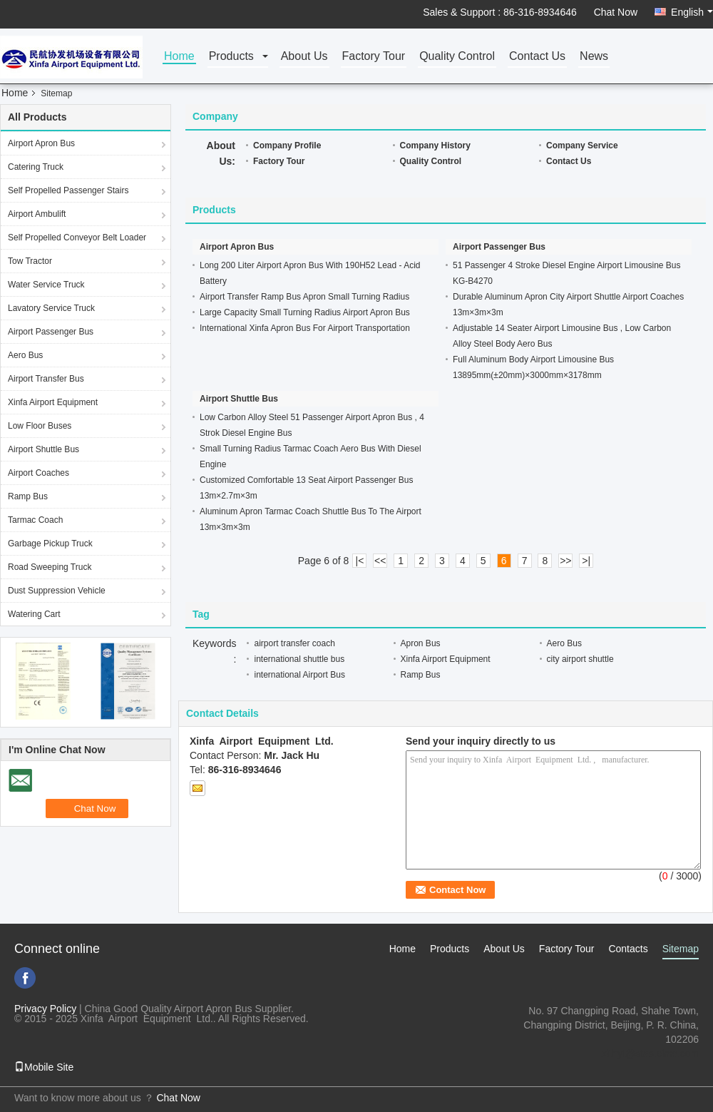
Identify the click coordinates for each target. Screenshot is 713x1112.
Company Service (582, 146)
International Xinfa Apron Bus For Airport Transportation (305, 328)
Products (231, 56)
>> (565, 560)
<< (380, 560)
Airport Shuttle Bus (43, 449)
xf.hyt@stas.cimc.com (650, 1053)
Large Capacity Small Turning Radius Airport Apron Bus (305, 312)
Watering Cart (34, 614)
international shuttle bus (299, 659)
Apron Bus (421, 643)
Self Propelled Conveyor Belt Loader (77, 238)
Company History (435, 146)
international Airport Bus (299, 675)
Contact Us (537, 56)
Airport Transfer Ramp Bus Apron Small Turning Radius (304, 297)
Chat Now (615, 12)
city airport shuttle (580, 659)
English (692, 12)
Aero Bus (25, 355)
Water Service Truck (46, 285)
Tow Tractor (30, 261)
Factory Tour (374, 56)
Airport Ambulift (37, 214)
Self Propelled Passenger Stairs (68, 190)
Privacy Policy (45, 1008)
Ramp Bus (28, 496)
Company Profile (287, 146)
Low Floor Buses (39, 426)
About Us (304, 56)
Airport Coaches (38, 473)
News (594, 56)
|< (360, 560)
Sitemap (680, 948)
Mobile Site (43, 1067)
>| (586, 560)
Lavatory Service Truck (51, 308)
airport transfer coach (294, 643)
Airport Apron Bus (41, 143)
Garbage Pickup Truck (50, 544)
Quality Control (457, 56)
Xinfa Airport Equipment (53, 402)
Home (179, 56)
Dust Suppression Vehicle (57, 591)
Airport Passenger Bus (50, 332)
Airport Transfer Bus (46, 379)
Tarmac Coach (35, 520)
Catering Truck (35, 167)
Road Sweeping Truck (49, 567)
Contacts (627, 948)
